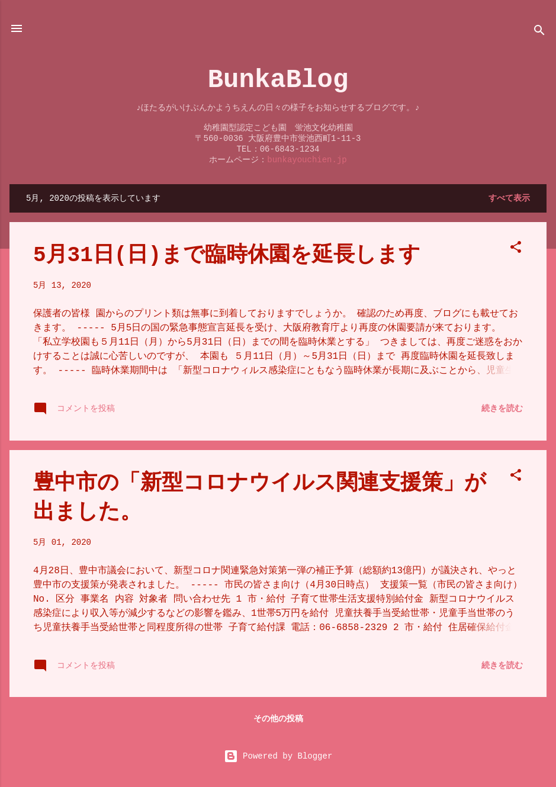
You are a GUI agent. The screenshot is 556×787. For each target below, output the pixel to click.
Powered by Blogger (278, 756)
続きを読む (502, 408)
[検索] (539, 32)
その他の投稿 (278, 719)
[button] (516, 249)
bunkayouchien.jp (306, 160)
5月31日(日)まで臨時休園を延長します (226, 255)
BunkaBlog (278, 80)
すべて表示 (509, 198)
